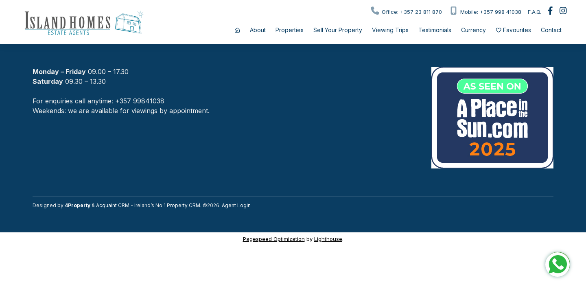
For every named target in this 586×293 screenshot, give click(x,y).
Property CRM (183, 205)
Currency (473, 29)
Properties (290, 29)
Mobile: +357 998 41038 (484, 11)
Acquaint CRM (112, 205)
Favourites (513, 29)
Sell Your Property (337, 29)
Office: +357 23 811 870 (406, 11)
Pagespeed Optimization (274, 239)
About (258, 29)
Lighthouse (328, 239)
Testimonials (434, 29)
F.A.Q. (534, 12)
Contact (551, 29)
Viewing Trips (390, 29)
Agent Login (236, 205)
